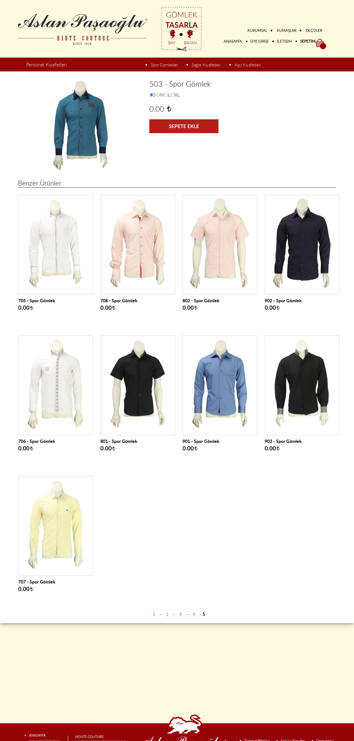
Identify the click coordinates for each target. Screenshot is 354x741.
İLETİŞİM (284, 41)
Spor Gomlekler (164, 65)
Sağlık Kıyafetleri (206, 65)
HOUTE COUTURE (89, 736)
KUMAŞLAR (286, 30)
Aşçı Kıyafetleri (248, 65)
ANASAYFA (233, 41)
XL (177, 95)
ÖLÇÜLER (314, 30)
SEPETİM (307, 41)
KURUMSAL (257, 30)
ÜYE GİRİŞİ (259, 41)
